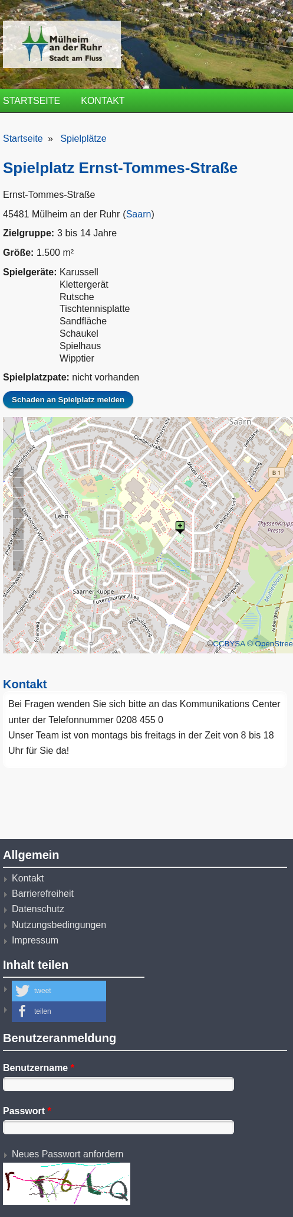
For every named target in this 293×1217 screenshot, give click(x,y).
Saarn (139, 214)
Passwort (27, 1111)
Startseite (31, 101)
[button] (59, 991)
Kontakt (102, 101)
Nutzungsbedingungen (59, 925)
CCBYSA (229, 643)
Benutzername (38, 1068)
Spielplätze (83, 139)
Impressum (35, 940)
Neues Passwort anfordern (67, 1154)
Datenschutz (38, 909)
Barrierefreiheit (43, 894)
